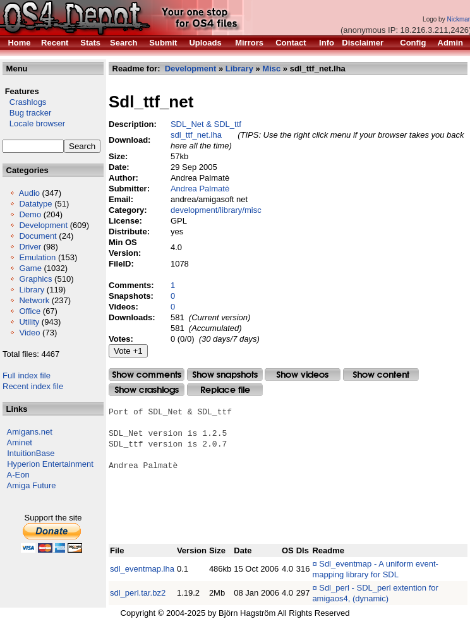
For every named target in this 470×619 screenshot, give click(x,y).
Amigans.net (29, 431)
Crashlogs (24, 102)
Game (30, 268)
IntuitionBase (30, 453)
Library (31, 289)
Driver (30, 246)
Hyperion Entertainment (50, 464)
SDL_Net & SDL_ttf (206, 124)
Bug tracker (27, 112)
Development (43, 225)
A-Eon (18, 474)
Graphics (35, 279)
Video (29, 332)
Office (29, 311)
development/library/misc (216, 210)
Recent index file (33, 386)
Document (37, 236)
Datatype (35, 203)
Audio (29, 193)
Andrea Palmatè (200, 188)
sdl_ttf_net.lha (196, 135)
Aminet (19, 442)
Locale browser (34, 123)
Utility (29, 322)
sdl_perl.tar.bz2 (138, 593)
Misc (271, 68)
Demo (30, 214)
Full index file (27, 375)
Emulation (37, 257)
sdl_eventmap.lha (142, 569)
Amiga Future (31, 485)
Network (34, 300)
